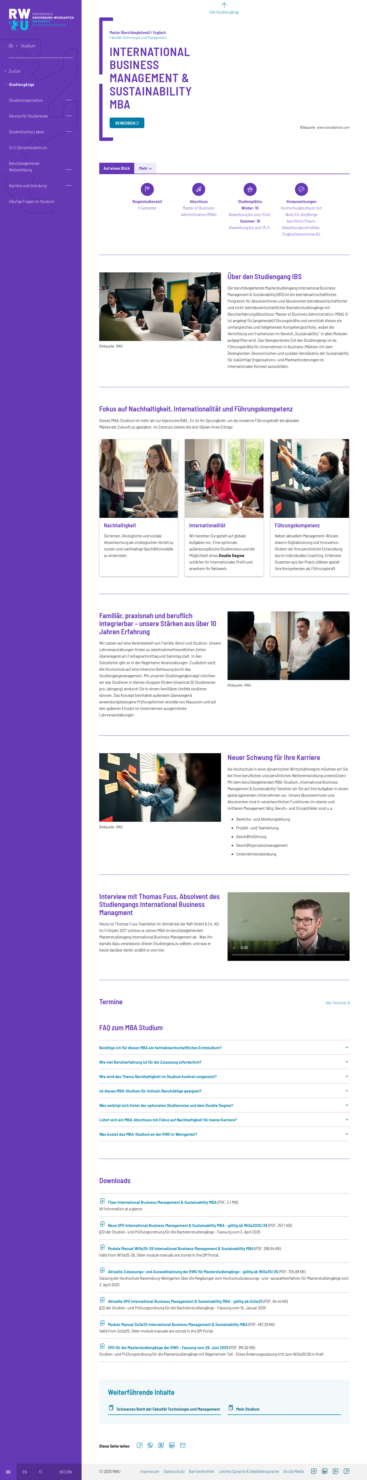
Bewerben (125, 122)
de (8, 1471)
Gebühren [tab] (240, 168)
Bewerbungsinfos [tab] (189, 168)
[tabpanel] (224, 799)
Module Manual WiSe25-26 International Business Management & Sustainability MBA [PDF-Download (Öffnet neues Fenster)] (181, 1248)
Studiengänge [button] (22, 84)
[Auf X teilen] (161, 1446)
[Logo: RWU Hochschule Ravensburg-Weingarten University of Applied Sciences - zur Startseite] (41, 19)
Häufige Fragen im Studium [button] (31, 201)
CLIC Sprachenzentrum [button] (28, 147)
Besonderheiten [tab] (272, 168)
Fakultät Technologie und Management (138, 37)
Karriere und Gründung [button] (27, 185)
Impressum (149, 1471)
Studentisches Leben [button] (26, 131)
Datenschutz (174, 1471)
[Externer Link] (324, 1472)
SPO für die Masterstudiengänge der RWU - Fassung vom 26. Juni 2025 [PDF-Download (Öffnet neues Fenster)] (168, 1347)
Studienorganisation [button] (26, 100)
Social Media (293, 1471)
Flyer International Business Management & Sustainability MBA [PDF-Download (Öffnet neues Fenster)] (162, 1202)
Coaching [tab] (304, 168)
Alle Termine (336, 1002)
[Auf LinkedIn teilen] (172, 1446)
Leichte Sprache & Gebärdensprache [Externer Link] (249, 1471)
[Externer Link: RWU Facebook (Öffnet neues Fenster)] (346, 1472)
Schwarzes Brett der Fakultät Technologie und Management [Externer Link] (168, 1408)
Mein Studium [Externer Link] (248, 1408)
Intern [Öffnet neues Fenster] (65, 1471)
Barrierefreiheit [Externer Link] (201, 1471)
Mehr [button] (325, 168)
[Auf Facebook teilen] (139, 1446)
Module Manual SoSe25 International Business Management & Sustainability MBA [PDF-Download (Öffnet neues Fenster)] (178, 1324)
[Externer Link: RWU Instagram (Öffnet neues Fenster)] (313, 1472)
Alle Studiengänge (224, 11)
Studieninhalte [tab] (152, 168)
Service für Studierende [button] (28, 115)
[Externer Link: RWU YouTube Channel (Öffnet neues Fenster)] (335, 1472)
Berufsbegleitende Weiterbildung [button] (24, 166)
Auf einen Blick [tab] (117, 168)
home (11, 46)
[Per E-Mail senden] (182, 1446)
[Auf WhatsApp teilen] (150, 1446)
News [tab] (218, 168)
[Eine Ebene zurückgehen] (41, 71)
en (24, 1471)
